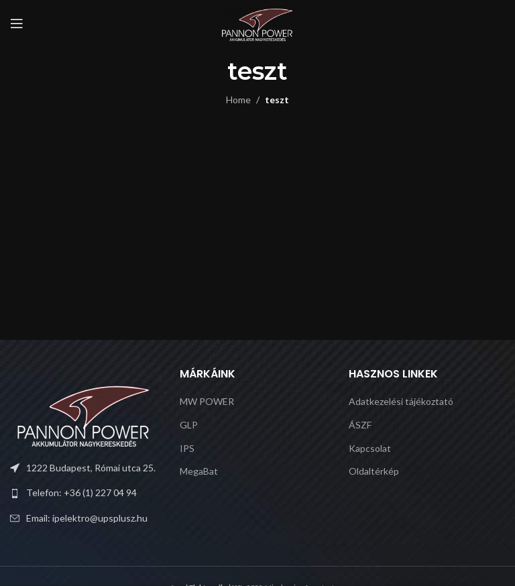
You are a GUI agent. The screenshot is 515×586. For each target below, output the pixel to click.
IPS (187, 448)
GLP (189, 424)
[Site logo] (257, 22)
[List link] (88, 492)
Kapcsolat (370, 448)
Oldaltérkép (374, 471)
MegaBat (199, 471)
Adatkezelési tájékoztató (401, 401)
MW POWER (207, 401)
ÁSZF (360, 424)
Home (238, 99)
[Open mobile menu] (16, 23)
